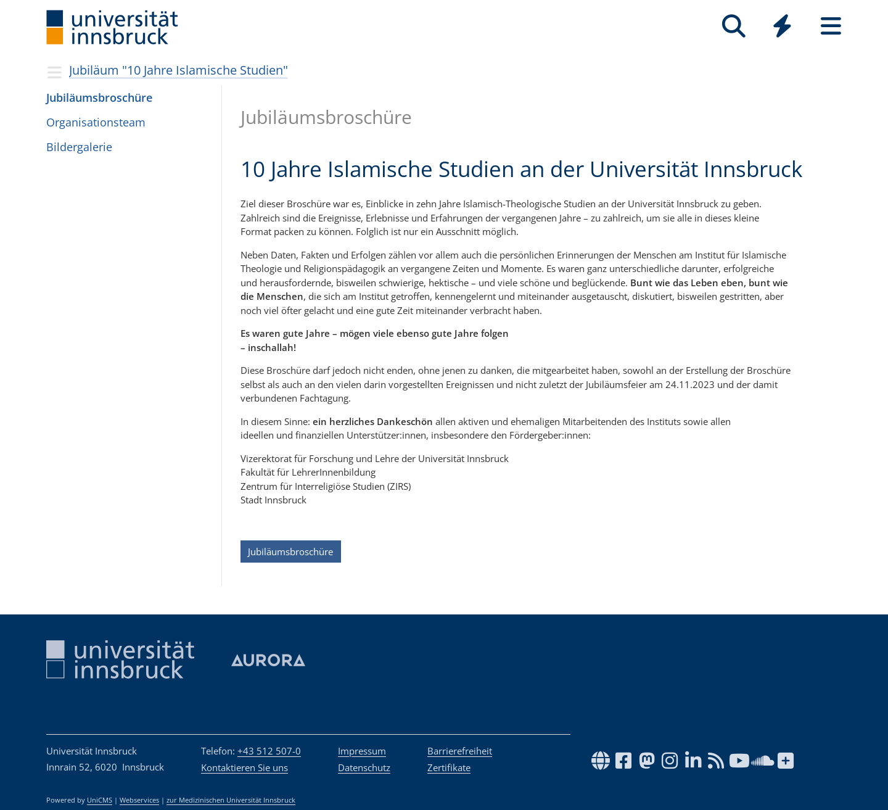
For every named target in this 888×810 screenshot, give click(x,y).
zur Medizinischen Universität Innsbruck (230, 800)
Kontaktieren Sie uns (244, 767)
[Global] (782, 27)
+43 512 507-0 (269, 751)
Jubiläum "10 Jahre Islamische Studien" (178, 70)
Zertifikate (449, 767)
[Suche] (733, 26)
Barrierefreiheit (459, 751)
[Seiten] (831, 26)
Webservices (139, 800)
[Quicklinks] (782, 26)
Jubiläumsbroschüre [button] (290, 551)
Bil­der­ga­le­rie (79, 146)
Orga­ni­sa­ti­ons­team (96, 122)
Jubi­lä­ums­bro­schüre (99, 97)
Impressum (362, 751)
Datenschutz (364, 767)
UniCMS (99, 800)
